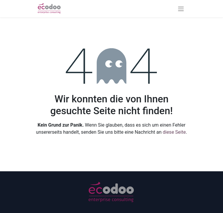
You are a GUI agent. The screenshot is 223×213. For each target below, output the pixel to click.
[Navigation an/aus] (181, 8)
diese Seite (174, 132)
